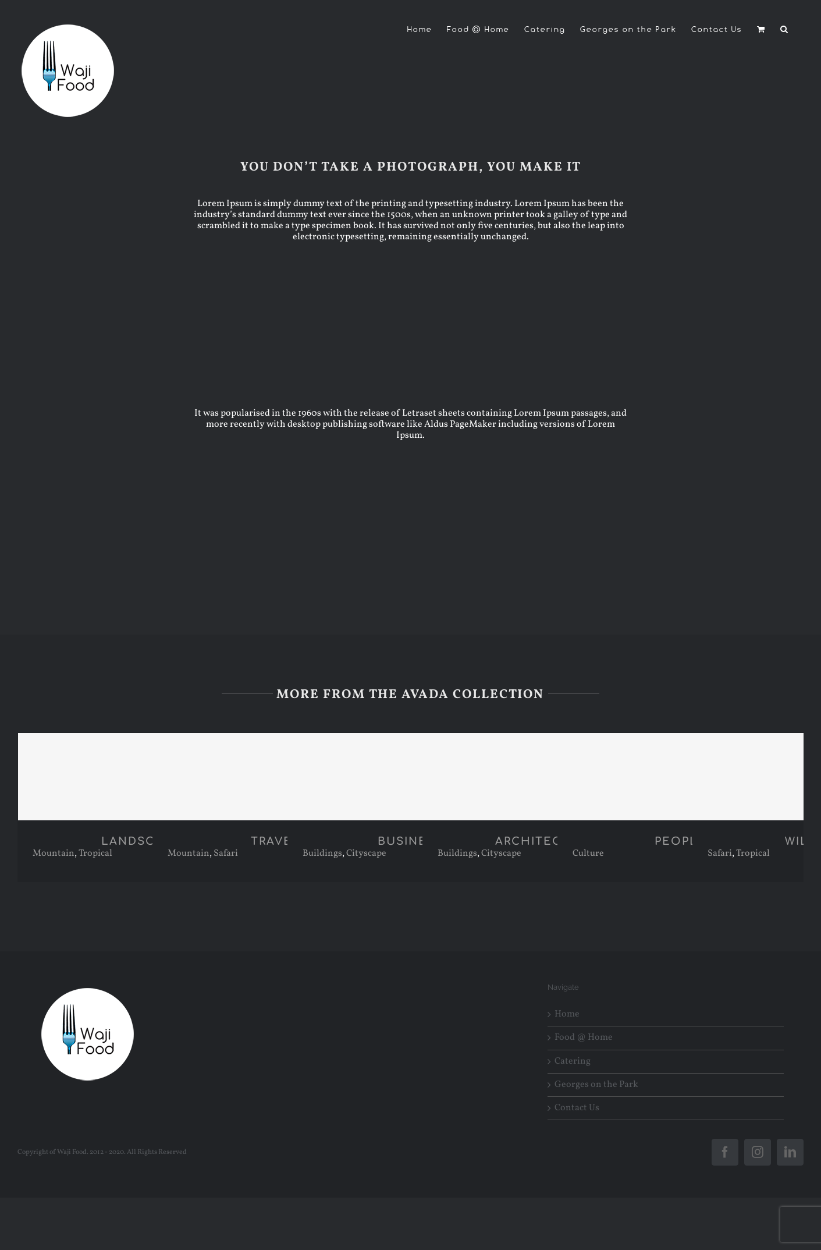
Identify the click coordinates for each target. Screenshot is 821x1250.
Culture (588, 853)
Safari (226, 853)
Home (567, 1014)
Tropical (95, 853)
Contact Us (577, 1108)
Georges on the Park (596, 1084)
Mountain (53, 853)
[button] (784, 29)
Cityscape (366, 853)
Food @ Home (584, 1037)
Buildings (322, 853)
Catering (573, 1061)
